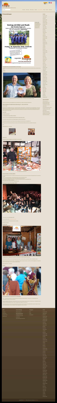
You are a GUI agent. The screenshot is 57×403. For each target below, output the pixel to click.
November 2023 (45, 320)
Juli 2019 (44, 45)
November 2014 (45, 377)
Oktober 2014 (45, 80)
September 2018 (45, 52)
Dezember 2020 (45, 36)
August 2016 (44, 367)
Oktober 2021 (45, 32)
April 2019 (44, 49)
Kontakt (47, 9)
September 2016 (45, 67)
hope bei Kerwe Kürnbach (46, 114)
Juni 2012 (44, 94)
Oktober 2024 (45, 21)
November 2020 (45, 38)
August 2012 (44, 91)
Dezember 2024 (45, 19)
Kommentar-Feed (5, 314)
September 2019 (45, 43)
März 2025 (44, 18)
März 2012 (44, 95)
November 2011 (45, 97)
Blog (44, 9)
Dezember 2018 (45, 50)
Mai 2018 (44, 352)
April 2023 (44, 25)
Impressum (50, 9)
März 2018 (44, 56)
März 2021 (44, 35)
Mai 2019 (44, 345)
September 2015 (45, 74)
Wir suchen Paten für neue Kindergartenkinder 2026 (19, 314)
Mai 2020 (44, 39)
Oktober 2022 (45, 28)
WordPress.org (5, 316)
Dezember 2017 (45, 59)
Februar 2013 (44, 88)
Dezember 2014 (45, 77)
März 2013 (44, 87)
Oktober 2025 (45, 313)
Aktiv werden (32, 9)
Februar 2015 (44, 374)
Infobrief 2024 (45, 110)
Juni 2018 (44, 53)
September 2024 (45, 22)
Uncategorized (31, 314)
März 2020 (44, 338)
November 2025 (45, 15)
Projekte (36, 9)
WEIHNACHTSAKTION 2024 (46, 113)
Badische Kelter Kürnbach (46, 111)
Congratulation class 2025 (46, 104)
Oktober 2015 (45, 73)
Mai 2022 (44, 29)
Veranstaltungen (40, 9)
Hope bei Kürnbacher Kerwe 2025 (47, 107)
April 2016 (44, 70)
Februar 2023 (44, 323)
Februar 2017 (44, 64)
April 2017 (44, 63)
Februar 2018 (44, 57)
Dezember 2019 (45, 42)
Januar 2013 (44, 389)
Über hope (27, 9)
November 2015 (45, 370)
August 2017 (44, 60)
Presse (30, 313)
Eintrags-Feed (4, 313)
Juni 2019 (44, 46)
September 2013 (45, 84)
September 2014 (45, 81)
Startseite (23, 9)
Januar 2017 (44, 66)
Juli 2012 (44, 392)
